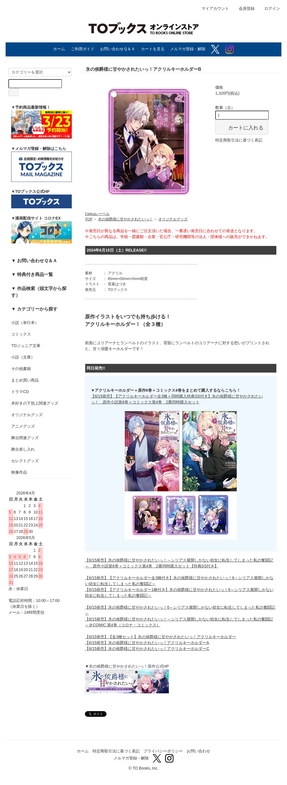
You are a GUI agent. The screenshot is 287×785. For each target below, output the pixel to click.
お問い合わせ (198, 751)
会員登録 (243, 8)
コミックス (21, 334)
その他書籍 (21, 368)
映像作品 (19, 472)
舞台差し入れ (23, 449)
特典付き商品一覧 (35, 274)
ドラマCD (20, 391)
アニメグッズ (23, 426)
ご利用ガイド (82, 49)
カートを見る (153, 49)
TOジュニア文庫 (25, 345)
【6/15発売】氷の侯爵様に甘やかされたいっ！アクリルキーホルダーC (147, 648)
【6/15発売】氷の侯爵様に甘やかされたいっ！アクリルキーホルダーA (147, 642)
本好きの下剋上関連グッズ (34, 403)
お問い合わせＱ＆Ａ (117, 49)
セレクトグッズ (25, 460)
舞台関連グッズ (25, 437)
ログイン (269, 8)
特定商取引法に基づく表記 (238, 140)
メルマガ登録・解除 (187, 49)
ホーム (59, 49)
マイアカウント (212, 8)
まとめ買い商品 (25, 380)
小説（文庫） (23, 357)
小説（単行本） (25, 322)
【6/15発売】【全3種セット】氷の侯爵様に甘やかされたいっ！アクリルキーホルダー (160, 637)
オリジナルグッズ (27, 414)
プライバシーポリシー (163, 751)
